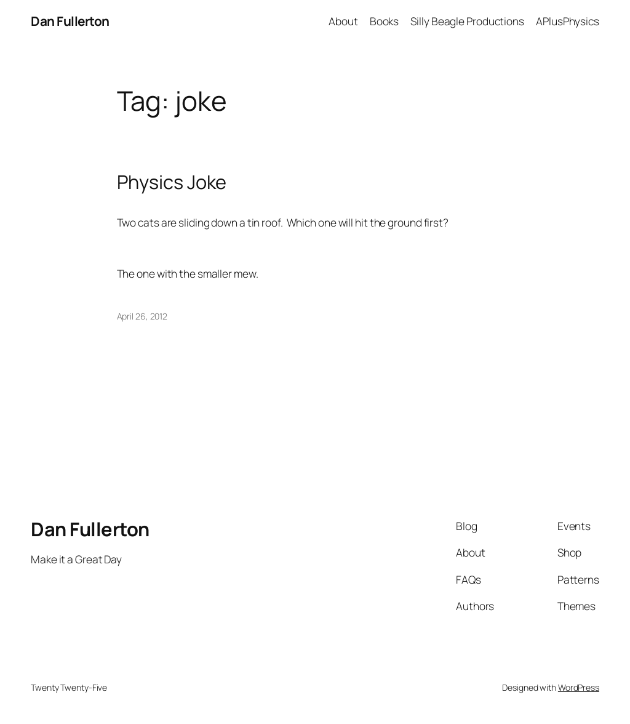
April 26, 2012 (142, 316)
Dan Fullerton (70, 21)
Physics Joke (172, 182)
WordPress (578, 687)
